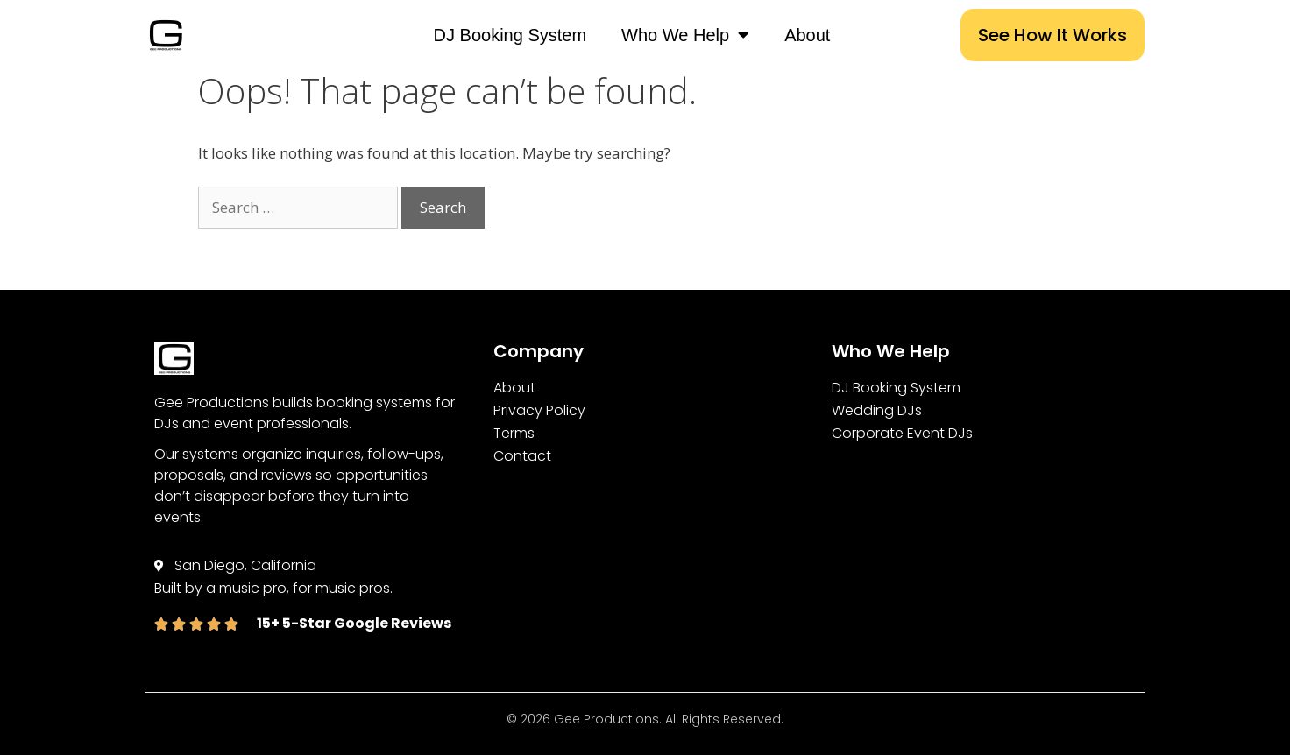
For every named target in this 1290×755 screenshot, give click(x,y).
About (807, 35)
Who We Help (685, 35)
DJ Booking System (510, 35)
